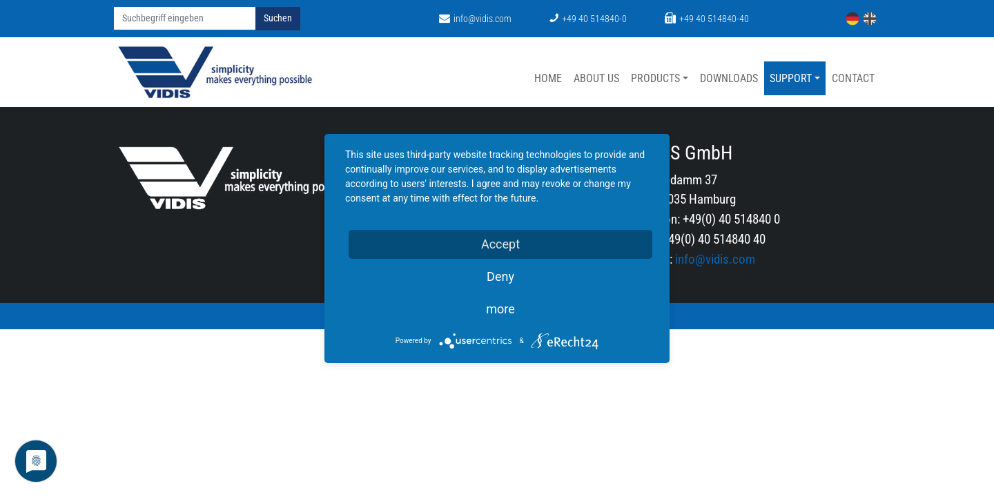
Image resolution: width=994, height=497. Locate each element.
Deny (500, 276)
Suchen (278, 18)
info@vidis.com (475, 19)
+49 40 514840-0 (588, 19)
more (500, 309)
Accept (500, 244)
